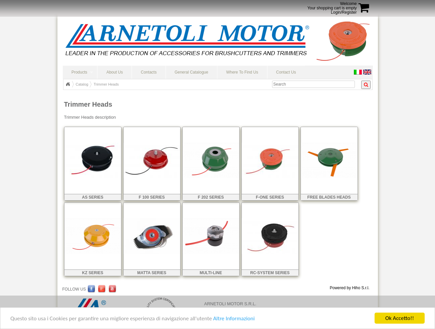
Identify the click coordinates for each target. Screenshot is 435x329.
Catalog (82, 84)
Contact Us (286, 72)
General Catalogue (191, 72)
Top (67, 84)
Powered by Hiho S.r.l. (350, 288)
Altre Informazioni (233, 319)
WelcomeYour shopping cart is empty (332, 5)
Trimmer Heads (106, 84)
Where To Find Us (242, 72)
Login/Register (344, 12)
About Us (114, 72)
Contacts (149, 72)
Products (79, 72)
